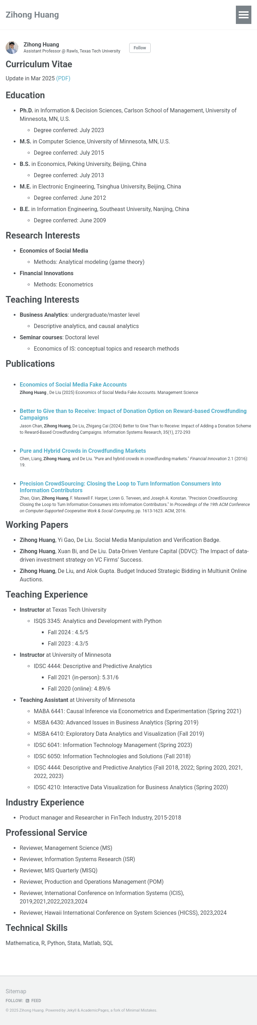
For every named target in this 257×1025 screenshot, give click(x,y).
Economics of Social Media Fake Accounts (73, 384)
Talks (196, 14)
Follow (140, 47)
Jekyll (71, 1010)
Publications (163, 14)
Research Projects (114, 14)
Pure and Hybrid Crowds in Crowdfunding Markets (83, 450)
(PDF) (63, 78)
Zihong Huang (32, 15)
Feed (33, 1000)
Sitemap (16, 991)
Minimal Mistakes (141, 1010)
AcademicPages (95, 1010)
